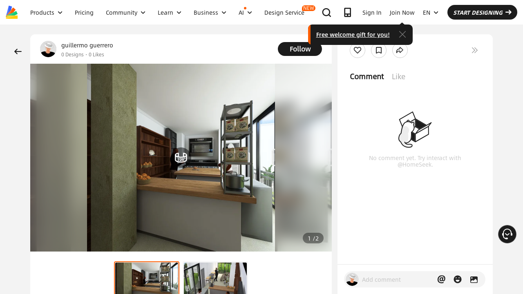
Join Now (402, 12)
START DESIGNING (482, 12)
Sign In (372, 12)
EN (430, 12)
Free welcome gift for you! (353, 34)
